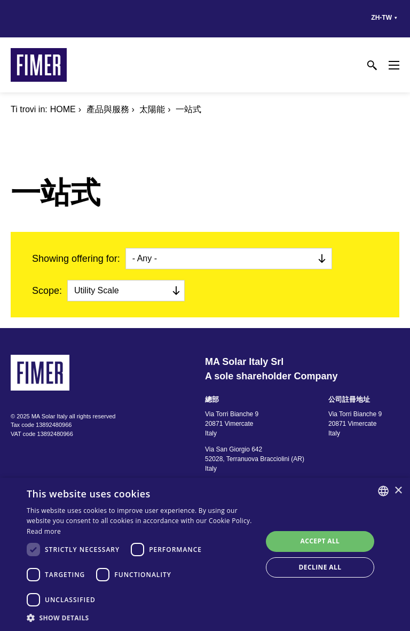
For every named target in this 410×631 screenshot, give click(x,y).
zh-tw (381, 17)
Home (63, 109)
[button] (141, 617)
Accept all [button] (320, 541)
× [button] (398, 491)
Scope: (47, 290)
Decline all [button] (320, 567)
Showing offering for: (76, 258)
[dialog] (205, 554)
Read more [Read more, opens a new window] (44, 531)
